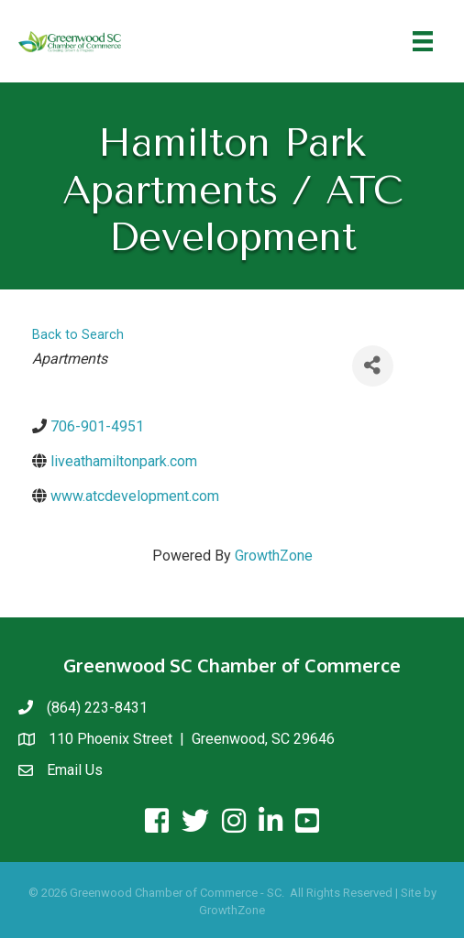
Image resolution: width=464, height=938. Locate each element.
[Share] (372, 366)
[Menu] (423, 41)
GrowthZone (274, 555)
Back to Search (78, 335)
